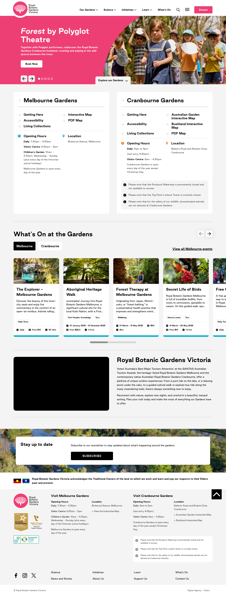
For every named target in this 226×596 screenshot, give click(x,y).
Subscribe (91, 456)
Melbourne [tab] (24, 246)
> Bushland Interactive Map (188, 520)
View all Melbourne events (192, 249)
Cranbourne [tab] (50, 246)
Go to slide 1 (42, 79)
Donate (203, 9)
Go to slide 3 (49, 79)
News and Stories (61, 578)
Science (108, 9)
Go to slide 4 (52, 79)
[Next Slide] (31, 78)
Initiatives (127, 9)
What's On (164, 9)
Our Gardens (87, 9)
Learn (145, 9)
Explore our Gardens (113, 80)
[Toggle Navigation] (187, 9)
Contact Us (182, 578)
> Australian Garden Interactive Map (192, 514)
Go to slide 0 (39, 79)
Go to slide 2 (45, 79)
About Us (98, 578)
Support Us (140, 578)
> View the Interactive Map (105, 511)
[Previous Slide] (24, 78)
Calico (207, 590)
